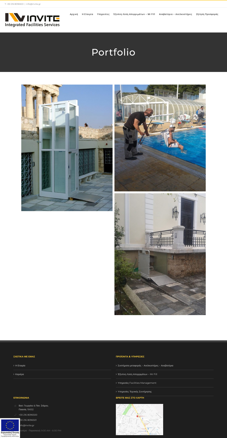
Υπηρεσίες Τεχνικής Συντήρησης (135, 391)
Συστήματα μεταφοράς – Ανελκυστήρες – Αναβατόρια (145, 365)
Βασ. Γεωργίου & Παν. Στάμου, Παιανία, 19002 (34, 407)
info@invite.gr (33, 4)
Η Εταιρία (20, 365)
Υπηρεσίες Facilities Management (137, 382)
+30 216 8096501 (28, 420)
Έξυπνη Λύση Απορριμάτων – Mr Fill (137, 374)
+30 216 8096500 (28, 414)
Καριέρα (19, 374)
